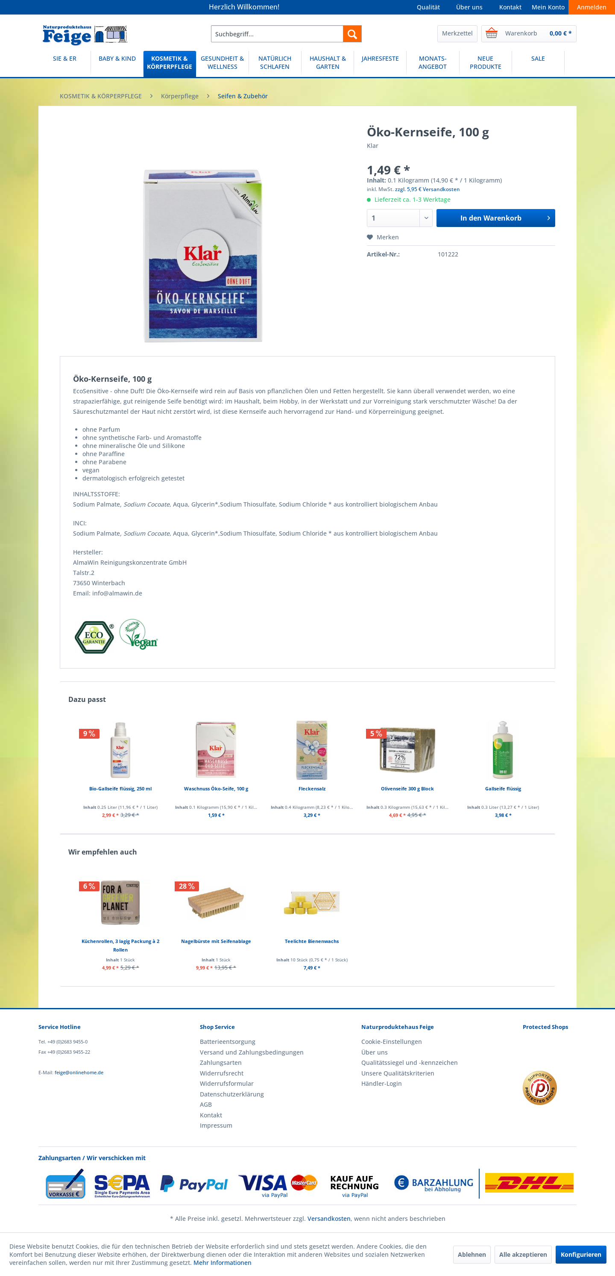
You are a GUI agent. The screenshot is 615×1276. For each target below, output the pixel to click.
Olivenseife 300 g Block (407, 788)
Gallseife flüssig (503, 788)
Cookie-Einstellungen (391, 1041)
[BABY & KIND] (117, 64)
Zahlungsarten (221, 1062)
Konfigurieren (581, 1254)
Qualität (428, 7)
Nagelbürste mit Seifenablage (216, 941)
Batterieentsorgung (227, 1041)
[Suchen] (352, 33)
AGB (206, 1104)
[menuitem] (286, 33)
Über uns (469, 7)
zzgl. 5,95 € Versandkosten (427, 189)
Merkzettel (457, 33)
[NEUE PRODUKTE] (486, 64)
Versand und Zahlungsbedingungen (252, 1052)
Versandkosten (329, 1218)
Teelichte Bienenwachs (312, 941)
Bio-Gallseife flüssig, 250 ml (120, 788)
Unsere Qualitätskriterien (397, 1073)
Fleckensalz (312, 788)
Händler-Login (381, 1083)
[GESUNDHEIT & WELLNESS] (222, 64)
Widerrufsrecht (221, 1073)
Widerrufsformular (227, 1083)
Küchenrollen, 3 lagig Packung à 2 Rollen (120, 945)
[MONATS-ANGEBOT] (433, 64)
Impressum (216, 1125)
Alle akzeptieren (523, 1254)
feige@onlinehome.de (79, 1072)
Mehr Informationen (222, 1262)
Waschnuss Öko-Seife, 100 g (216, 788)
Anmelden (591, 7)
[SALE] (538, 64)
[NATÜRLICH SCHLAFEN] (275, 64)
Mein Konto (548, 7)
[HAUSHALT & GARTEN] (328, 64)
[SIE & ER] (64, 64)
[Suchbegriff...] (286, 33)
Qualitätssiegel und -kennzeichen (409, 1062)
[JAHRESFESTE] (380, 64)
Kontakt (510, 7)
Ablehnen (472, 1254)
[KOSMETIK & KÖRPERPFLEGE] (170, 64)
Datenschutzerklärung (232, 1094)
